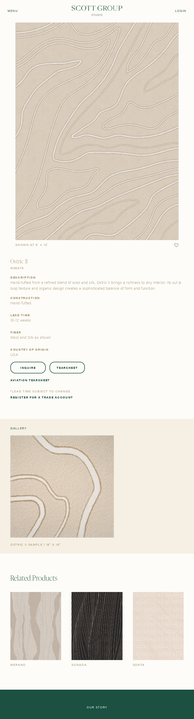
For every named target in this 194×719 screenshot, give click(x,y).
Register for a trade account (41, 397)
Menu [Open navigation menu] (13, 10)
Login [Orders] (180, 10)
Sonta (139, 664)
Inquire (28, 367)
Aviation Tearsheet (30, 380)
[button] (176, 245)
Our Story (97, 707)
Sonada (79, 664)
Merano (18, 664)
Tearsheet (67, 367)
